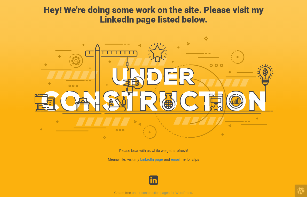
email (175, 159)
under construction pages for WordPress (162, 193)
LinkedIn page (152, 159)
